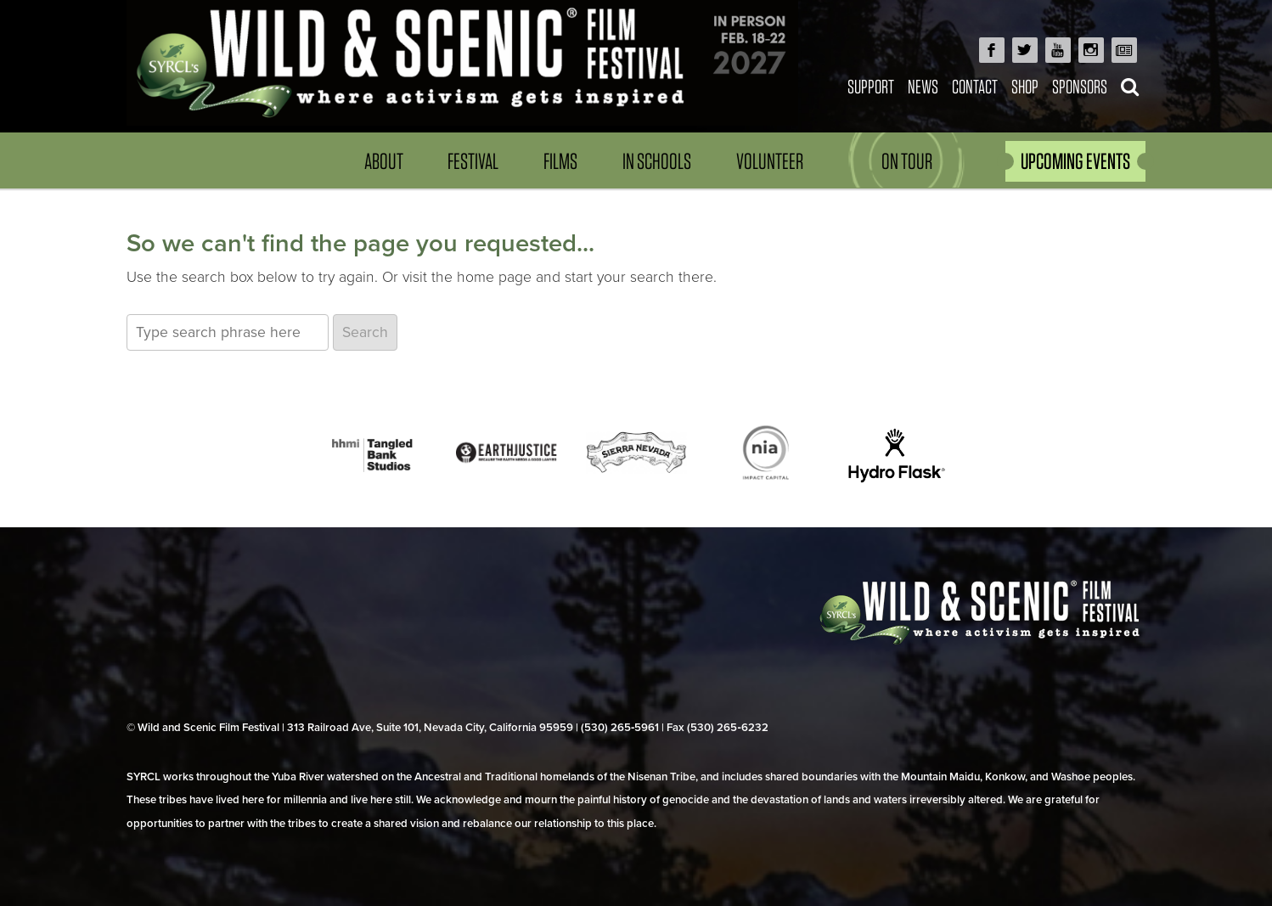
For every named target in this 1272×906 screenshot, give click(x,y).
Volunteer (769, 161)
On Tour (906, 161)
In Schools (656, 161)
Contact (975, 86)
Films (560, 161)
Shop (1024, 86)
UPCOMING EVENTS (1075, 161)
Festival (472, 161)
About (383, 161)
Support (870, 86)
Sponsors (1079, 86)
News (923, 86)
